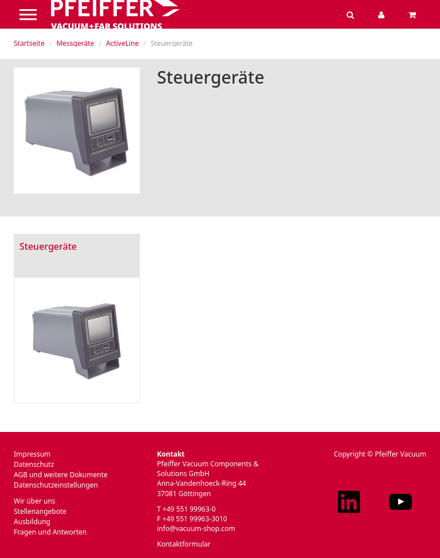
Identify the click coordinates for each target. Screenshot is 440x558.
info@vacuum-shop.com (196, 528)
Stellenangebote (40, 511)
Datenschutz (34, 464)
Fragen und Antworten (50, 532)
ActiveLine (122, 43)
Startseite (29, 43)
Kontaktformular (184, 544)
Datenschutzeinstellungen (56, 485)
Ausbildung (32, 521)
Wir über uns (35, 501)
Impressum (32, 454)
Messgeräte (75, 43)
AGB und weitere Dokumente (61, 475)
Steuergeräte (48, 246)
